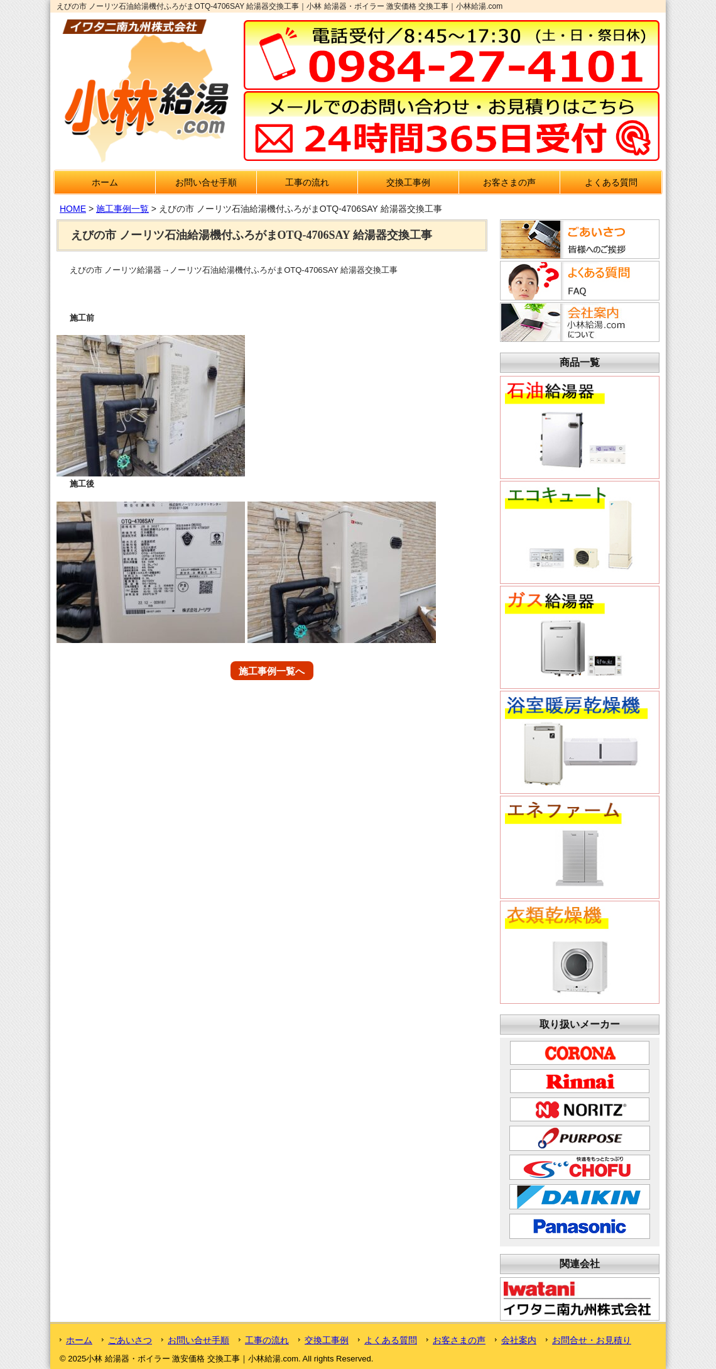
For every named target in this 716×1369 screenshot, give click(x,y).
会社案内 (518, 1340)
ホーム (105, 182)
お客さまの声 (509, 182)
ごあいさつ (130, 1340)
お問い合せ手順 (206, 182)
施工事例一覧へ (272, 671)
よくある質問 (611, 182)
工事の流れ (307, 182)
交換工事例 (408, 182)
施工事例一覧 (122, 209)
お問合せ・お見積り (591, 1340)
